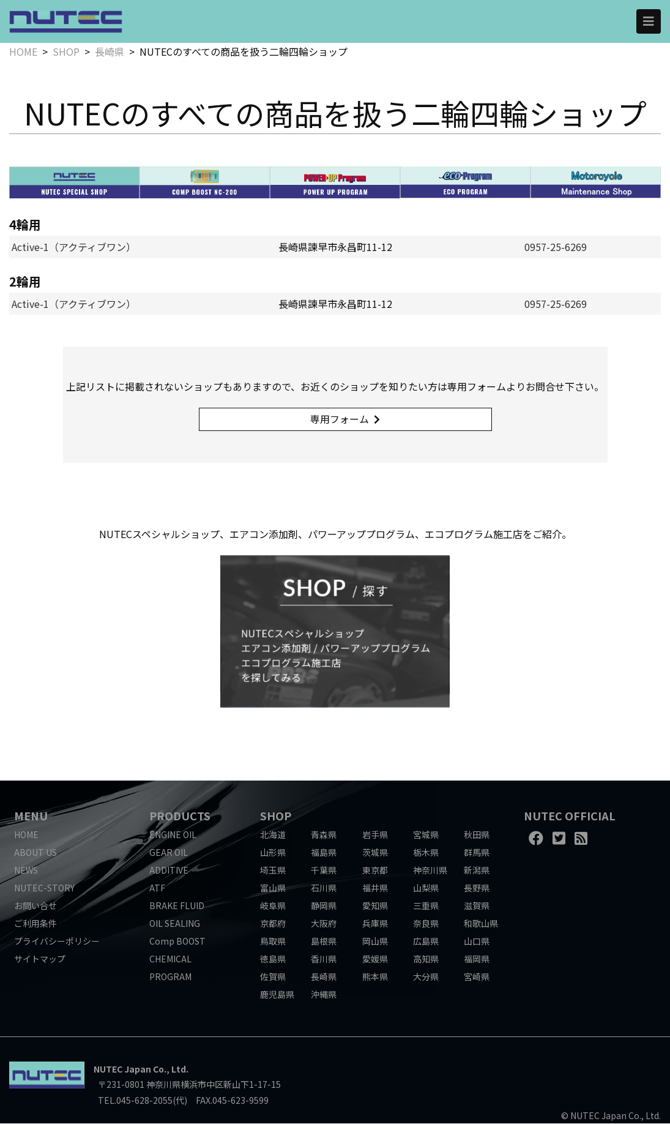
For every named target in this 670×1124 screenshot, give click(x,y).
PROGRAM (170, 977)
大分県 (426, 977)
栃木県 (426, 853)
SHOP (66, 51)
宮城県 (426, 835)
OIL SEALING (174, 924)
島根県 (324, 941)
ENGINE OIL (172, 835)
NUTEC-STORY (44, 888)
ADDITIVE (168, 870)
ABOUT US (35, 853)
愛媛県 (375, 959)
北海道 (273, 835)
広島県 (426, 941)
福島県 (324, 853)
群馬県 (476, 853)
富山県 (273, 888)
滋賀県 (476, 906)
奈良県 (426, 924)
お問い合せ (35, 906)
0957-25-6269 (555, 246)
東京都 (375, 870)
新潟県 (476, 870)
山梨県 (426, 888)
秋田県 (476, 835)
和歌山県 (481, 924)
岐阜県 (273, 906)
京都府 (273, 924)
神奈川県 (430, 870)
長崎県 (109, 51)
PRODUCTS (179, 816)
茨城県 (375, 853)
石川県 (324, 888)
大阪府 (324, 924)
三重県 (426, 906)
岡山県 (375, 941)
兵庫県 (375, 924)
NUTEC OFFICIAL (570, 816)
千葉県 (324, 870)
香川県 (324, 959)
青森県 (324, 835)
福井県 (375, 888)
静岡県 (324, 906)
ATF (157, 888)
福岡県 (476, 959)
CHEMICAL (170, 959)
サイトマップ (39, 959)
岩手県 (375, 835)
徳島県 (273, 959)
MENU (31, 816)
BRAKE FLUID (176, 906)
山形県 (273, 853)
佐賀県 (273, 977)
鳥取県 (273, 941)
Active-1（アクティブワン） (74, 246)
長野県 (476, 888)
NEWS (26, 870)
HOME (23, 51)
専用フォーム (340, 419)
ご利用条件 (35, 924)
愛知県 (375, 906)
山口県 (476, 941)
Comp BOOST (177, 941)
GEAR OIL (168, 853)
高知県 (426, 959)
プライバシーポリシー (57, 941)
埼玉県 (273, 870)
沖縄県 (324, 995)
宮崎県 (476, 977)
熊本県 (375, 977)
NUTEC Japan (122, 1070)
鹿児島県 (277, 995)
